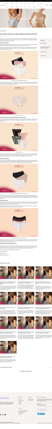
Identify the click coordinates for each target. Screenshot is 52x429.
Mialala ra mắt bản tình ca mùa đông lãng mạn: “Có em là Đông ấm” (8, 332)
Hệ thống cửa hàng (3, 253)
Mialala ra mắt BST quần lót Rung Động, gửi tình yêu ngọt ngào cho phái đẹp (43, 283)
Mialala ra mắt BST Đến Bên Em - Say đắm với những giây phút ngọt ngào (26, 282)
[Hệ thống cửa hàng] (47, 5)
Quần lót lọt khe (4, 200)
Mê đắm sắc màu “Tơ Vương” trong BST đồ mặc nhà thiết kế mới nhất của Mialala (8, 283)
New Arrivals (12, 5)
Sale (38, 5)
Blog (19, 404)
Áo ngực (17, 5)
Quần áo (25, 5)
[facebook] (0, 414)
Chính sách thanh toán (22, 412)
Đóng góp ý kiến (42, 409)
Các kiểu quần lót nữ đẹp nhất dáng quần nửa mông (46, 47)
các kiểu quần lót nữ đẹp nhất (20, 38)
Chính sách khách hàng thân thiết (23, 411)
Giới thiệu (20, 399)
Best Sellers (7, 5)
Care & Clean (20, 401)
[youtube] (5, 414)
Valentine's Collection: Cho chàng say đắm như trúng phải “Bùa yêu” (26, 308)
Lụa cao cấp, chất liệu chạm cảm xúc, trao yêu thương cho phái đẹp (43, 332)
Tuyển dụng (42, 5)
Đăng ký (29, 399)
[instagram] (3, 414)
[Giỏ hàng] (51, 5)
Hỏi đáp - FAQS (21, 413)
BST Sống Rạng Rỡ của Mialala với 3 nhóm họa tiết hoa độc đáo (7, 357)
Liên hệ (19, 402)
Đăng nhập (32, 399)
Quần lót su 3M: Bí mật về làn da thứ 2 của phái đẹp (7, 308)
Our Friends (34, 5)
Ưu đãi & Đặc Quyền (30, 400)
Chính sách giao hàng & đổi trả (23, 410)
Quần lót (21, 5)
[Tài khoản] (49, 5)
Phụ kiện (29, 5)
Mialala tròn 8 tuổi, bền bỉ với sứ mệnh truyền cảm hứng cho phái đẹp (26, 332)
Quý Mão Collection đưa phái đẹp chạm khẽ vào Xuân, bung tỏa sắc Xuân (43, 308)
